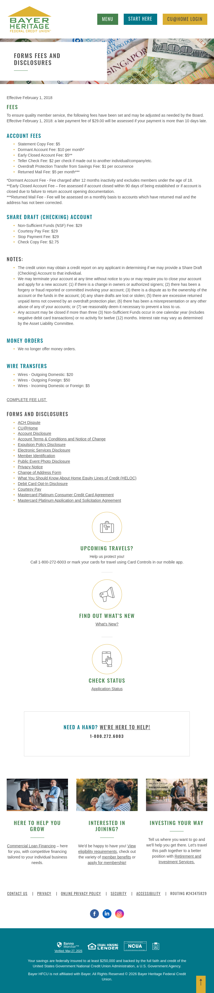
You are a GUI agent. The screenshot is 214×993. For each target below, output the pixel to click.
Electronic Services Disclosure (44, 450)
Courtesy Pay (29, 489)
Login (185, 19)
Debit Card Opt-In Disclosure (43, 483)
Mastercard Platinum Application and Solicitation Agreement (69, 500)
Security (119, 893)
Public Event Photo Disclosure (44, 461)
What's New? (107, 624)
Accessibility (148, 893)
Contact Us (17, 893)
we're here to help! (125, 727)
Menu (109, 18)
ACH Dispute (29, 422)
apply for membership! (107, 862)
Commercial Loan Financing (31, 846)
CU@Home (28, 428)
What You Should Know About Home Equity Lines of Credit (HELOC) (77, 478)
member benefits (116, 857)
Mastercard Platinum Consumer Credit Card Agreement (66, 495)
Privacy (44, 893)
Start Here (140, 18)
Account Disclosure (34, 433)
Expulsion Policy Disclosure (41, 444)
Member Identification (36, 456)
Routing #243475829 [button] (188, 893)
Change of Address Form (39, 472)
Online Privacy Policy (81, 893)
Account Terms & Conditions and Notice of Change (62, 439)
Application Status (107, 689)
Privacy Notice (30, 467)
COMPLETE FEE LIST (27, 399)
